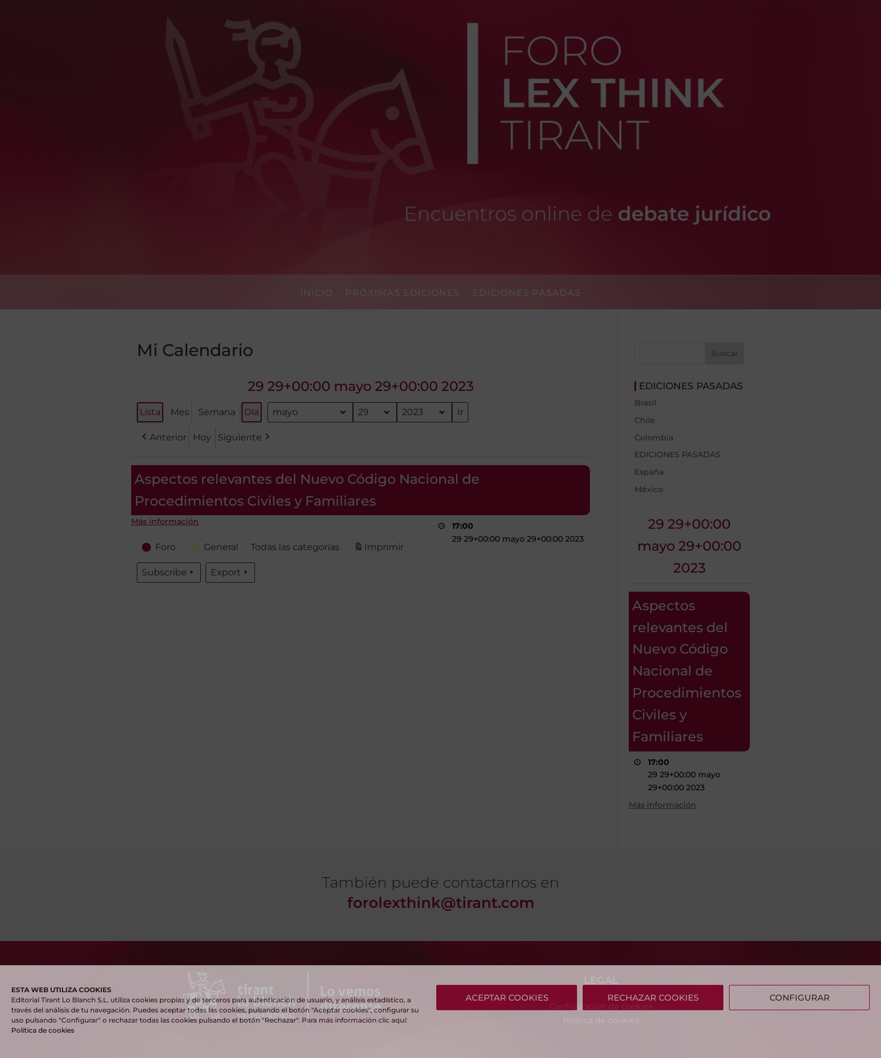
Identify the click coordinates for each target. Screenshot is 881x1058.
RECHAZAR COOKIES (653, 997)
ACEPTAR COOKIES (507, 997)
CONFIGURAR (800, 997)
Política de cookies (42, 1030)
